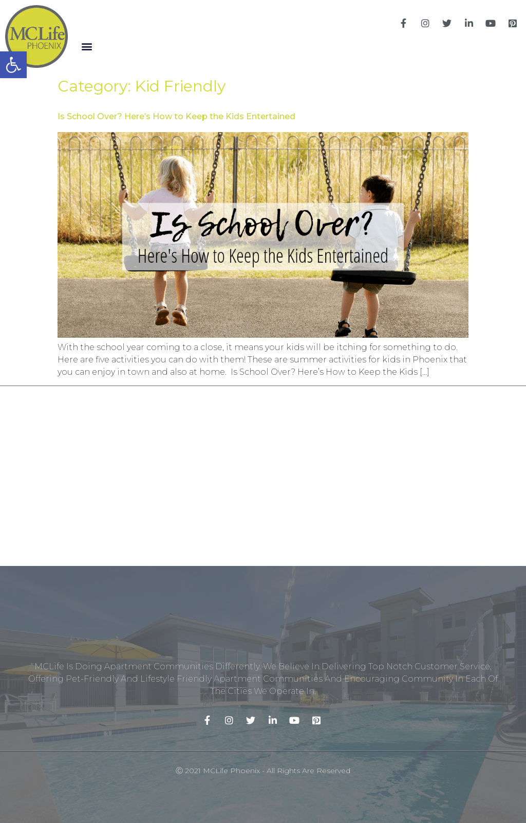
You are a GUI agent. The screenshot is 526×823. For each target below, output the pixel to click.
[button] (86, 46)
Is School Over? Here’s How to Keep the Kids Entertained (176, 116)
